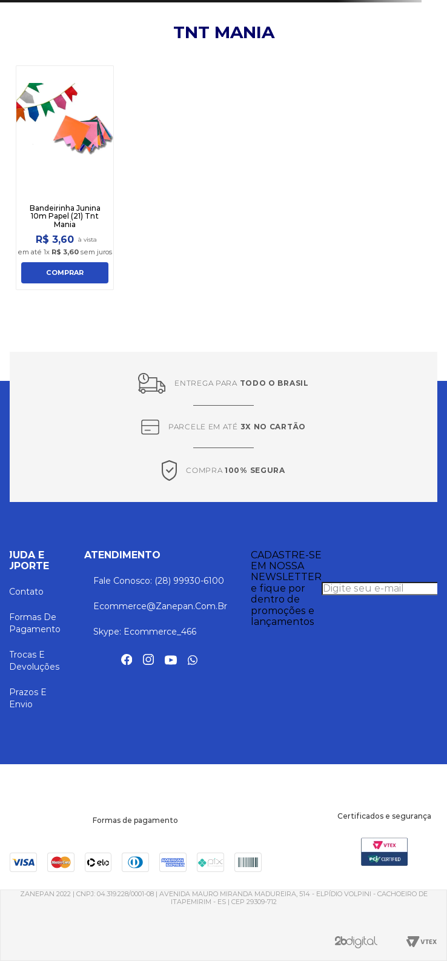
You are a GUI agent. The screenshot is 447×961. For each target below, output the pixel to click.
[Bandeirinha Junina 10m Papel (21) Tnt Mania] (65, 177)
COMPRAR (65, 272)
